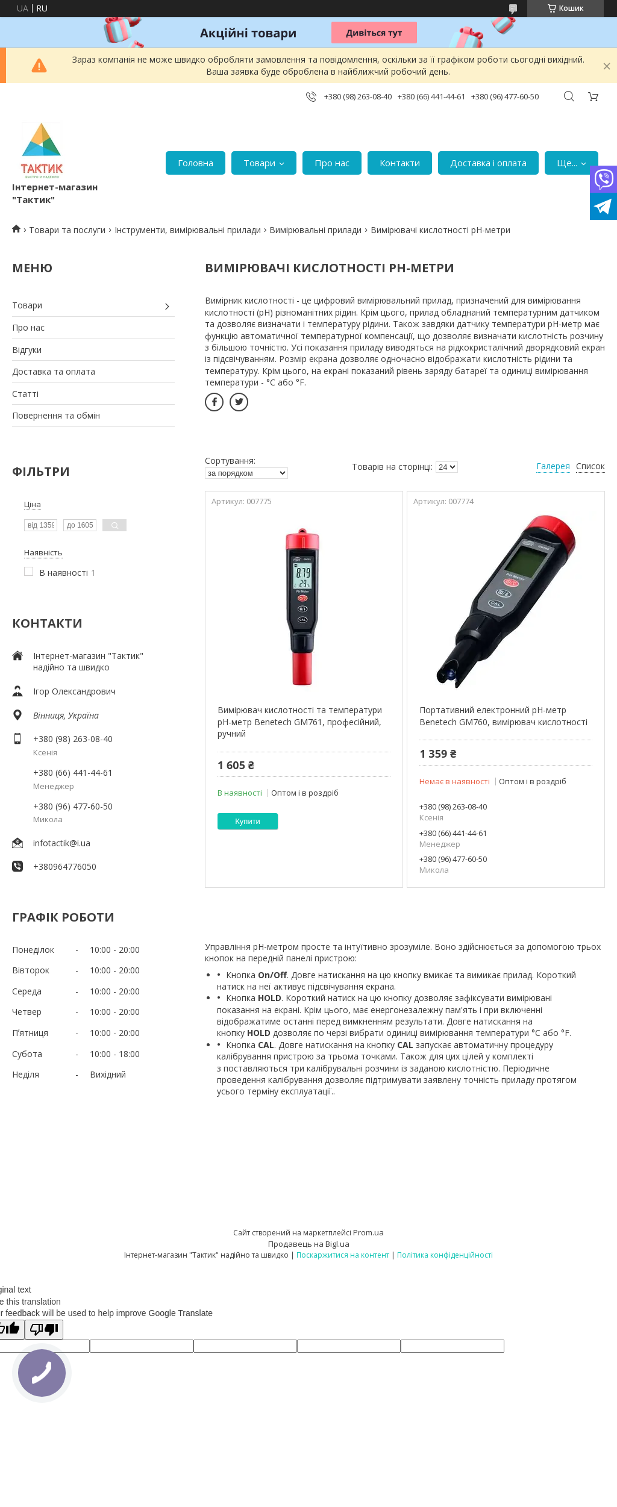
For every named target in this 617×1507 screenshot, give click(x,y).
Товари (259, 163)
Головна (195, 163)
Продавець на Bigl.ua (308, 1243)
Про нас (332, 163)
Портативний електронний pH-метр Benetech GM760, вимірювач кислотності (503, 716)
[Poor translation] (44, 1330)
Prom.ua (368, 1232)
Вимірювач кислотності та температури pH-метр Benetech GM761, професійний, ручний (300, 721)
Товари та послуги (67, 230)
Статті (25, 393)
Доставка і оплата (488, 163)
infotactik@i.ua (61, 843)
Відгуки (27, 349)
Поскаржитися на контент (342, 1255)
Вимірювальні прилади (315, 230)
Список (590, 466)
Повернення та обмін (56, 415)
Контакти (400, 163)
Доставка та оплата (53, 371)
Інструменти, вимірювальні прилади (187, 230)
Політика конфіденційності (445, 1255)
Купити (247, 821)
